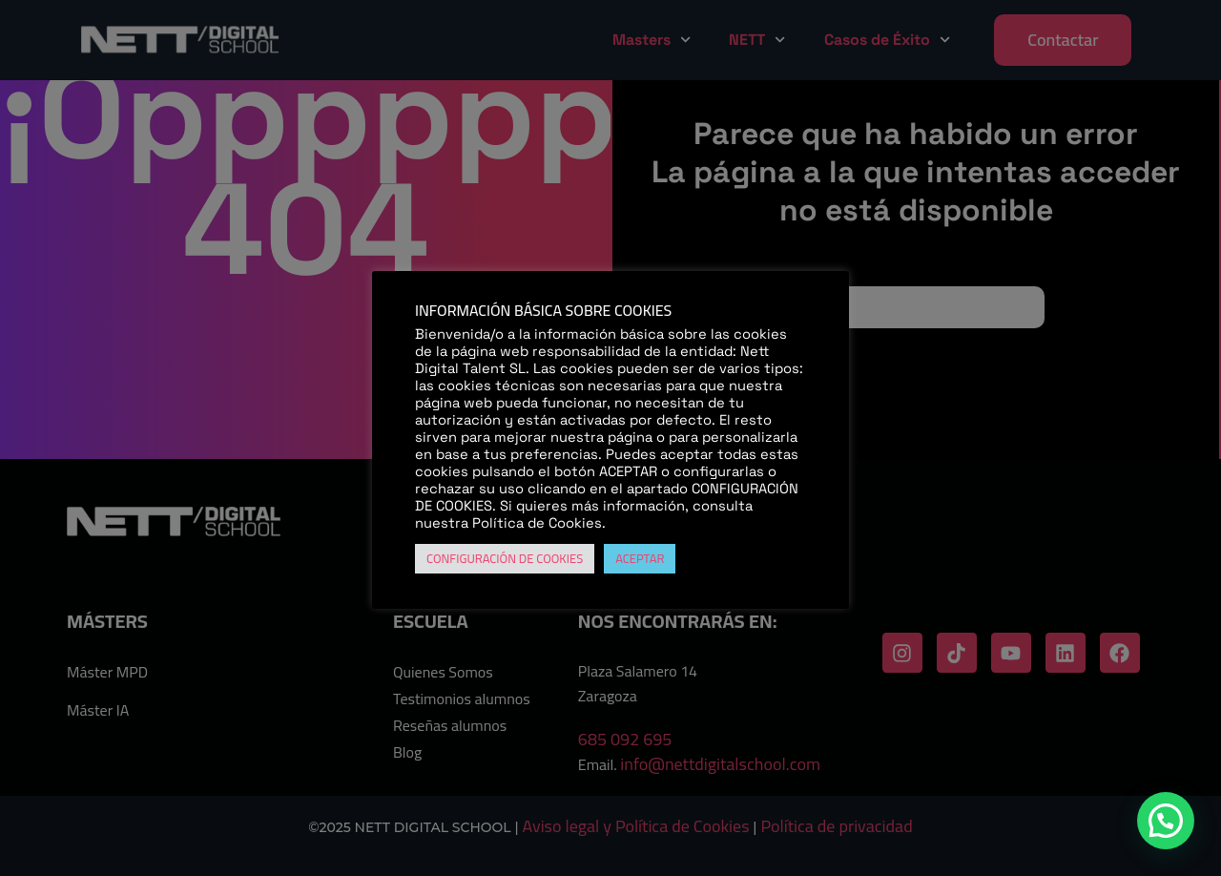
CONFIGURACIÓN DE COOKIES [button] (504, 558)
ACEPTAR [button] (639, 558)
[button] (1165, 820)
